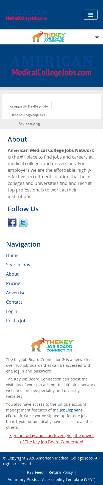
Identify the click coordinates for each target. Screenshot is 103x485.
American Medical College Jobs (64, 458)
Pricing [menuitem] (13, 283)
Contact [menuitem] (14, 302)
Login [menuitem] (11, 311)
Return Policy (61, 472)
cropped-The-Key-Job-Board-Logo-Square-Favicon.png (29, 106)
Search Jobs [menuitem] (18, 265)
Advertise (16, 293)
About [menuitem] (12, 274)
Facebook (12, 222)
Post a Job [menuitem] (16, 321)
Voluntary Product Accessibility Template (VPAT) (51, 479)
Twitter (23, 222)
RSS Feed (35, 472)
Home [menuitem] (12, 255)
